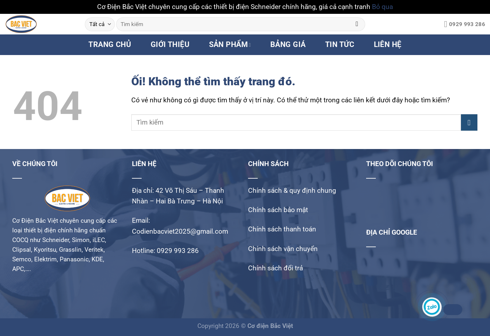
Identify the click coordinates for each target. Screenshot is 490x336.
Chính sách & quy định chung (292, 190)
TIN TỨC (339, 44)
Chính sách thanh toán (282, 229)
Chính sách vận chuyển (283, 249)
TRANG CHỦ (109, 44)
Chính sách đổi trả (275, 268)
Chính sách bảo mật (278, 210)
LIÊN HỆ (388, 44)
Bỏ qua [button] (382, 7)
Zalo (452, 309)
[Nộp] (357, 24)
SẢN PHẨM (230, 44)
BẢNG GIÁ (288, 44)
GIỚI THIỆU (170, 44)
